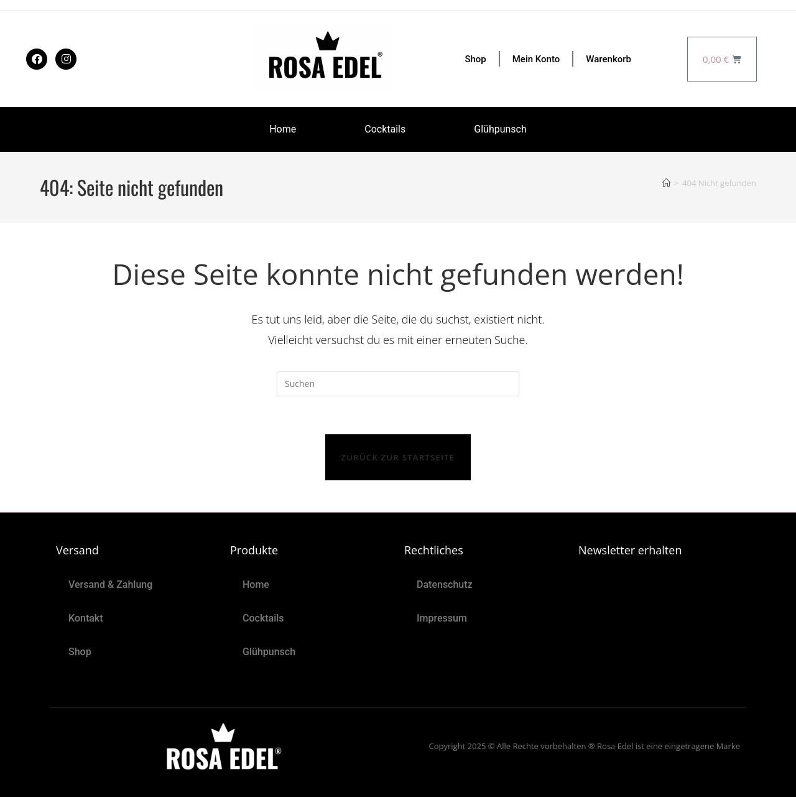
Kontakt (85, 618)
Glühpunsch (500, 129)
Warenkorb (608, 59)
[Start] (666, 183)
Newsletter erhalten (630, 550)
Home (282, 129)
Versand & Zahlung (110, 584)
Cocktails (384, 129)
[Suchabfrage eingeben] (398, 383)
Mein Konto (536, 59)
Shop (475, 59)
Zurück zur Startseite (398, 457)
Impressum (442, 618)
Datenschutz (445, 584)
